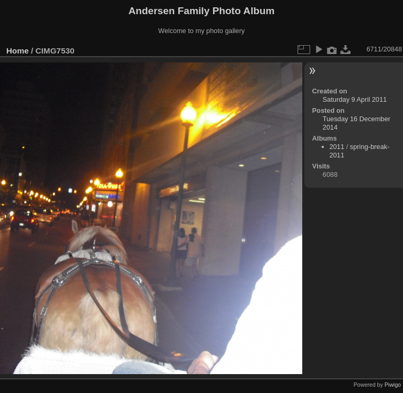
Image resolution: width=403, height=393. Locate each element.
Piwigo (393, 384)
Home (17, 50)
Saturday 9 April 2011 (355, 99)
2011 (337, 147)
